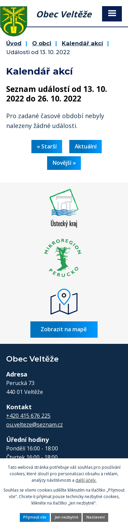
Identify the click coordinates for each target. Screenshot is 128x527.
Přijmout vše (34, 517)
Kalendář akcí (82, 43)
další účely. (86, 480)
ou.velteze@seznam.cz (34, 424)
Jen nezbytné (66, 517)
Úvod (14, 43)
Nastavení (95, 517)
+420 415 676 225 (28, 415)
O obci (41, 43)
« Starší (47, 146)
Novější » (64, 162)
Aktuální (86, 146)
